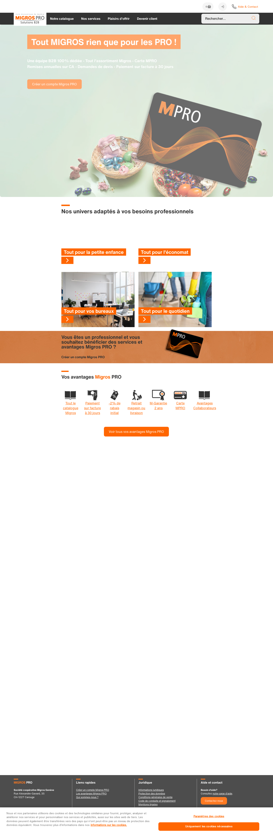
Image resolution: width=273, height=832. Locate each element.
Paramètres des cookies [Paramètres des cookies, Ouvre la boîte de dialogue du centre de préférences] (209, 823)
